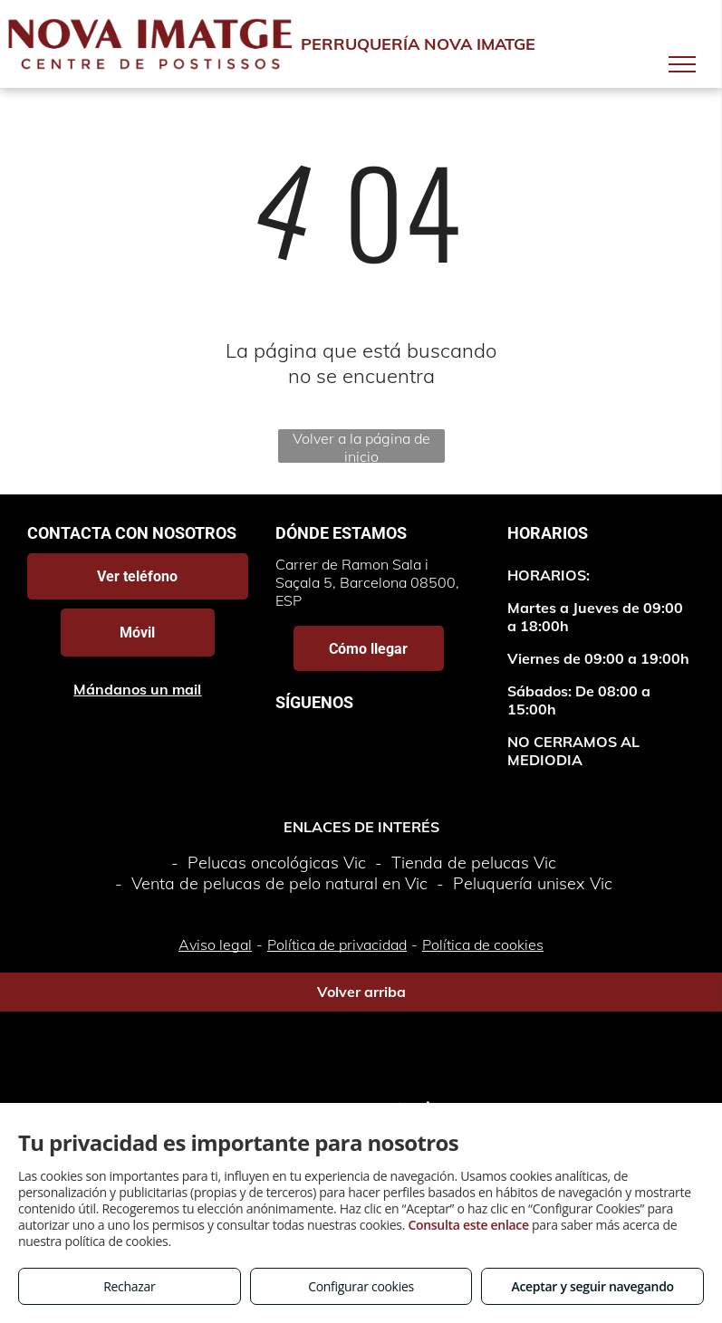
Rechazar (129, 1286)
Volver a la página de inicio (361, 446)
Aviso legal (215, 944)
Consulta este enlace (468, 1224)
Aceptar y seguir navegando (592, 1286)
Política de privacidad (337, 944)
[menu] (682, 64)
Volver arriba (361, 992)
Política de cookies (483, 944)
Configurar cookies (361, 1286)
